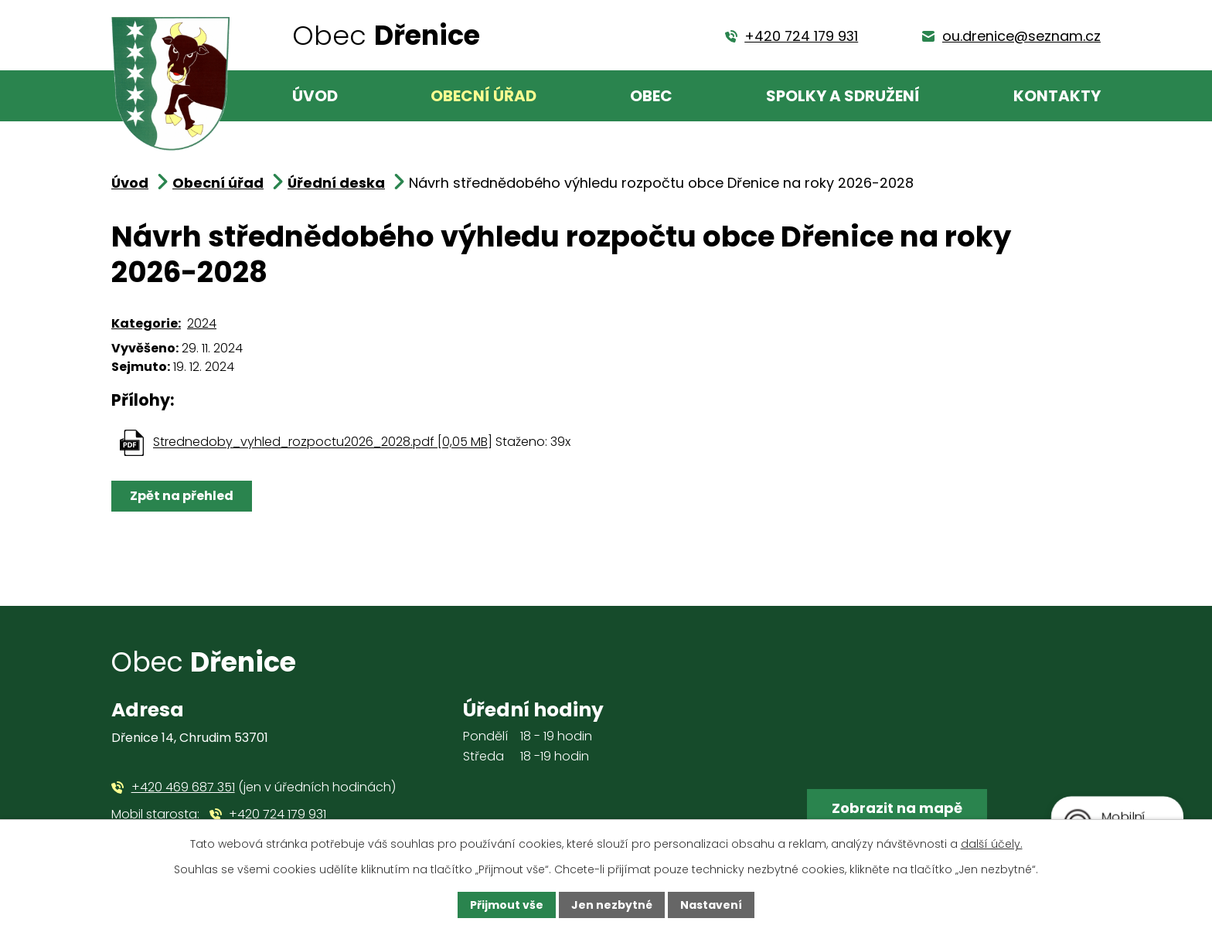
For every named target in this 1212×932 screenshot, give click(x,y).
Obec (651, 96)
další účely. (992, 844)
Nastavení (711, 905)
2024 (201, 323)
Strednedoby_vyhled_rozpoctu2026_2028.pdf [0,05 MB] (322, 442)
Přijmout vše (506, 905)
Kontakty (1057, 96)
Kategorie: (146, 323)
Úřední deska (336, 182)
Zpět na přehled (181, 496)
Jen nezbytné (611, 905)
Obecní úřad (483, 96)
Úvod (315, 96)
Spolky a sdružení (843, 96)
